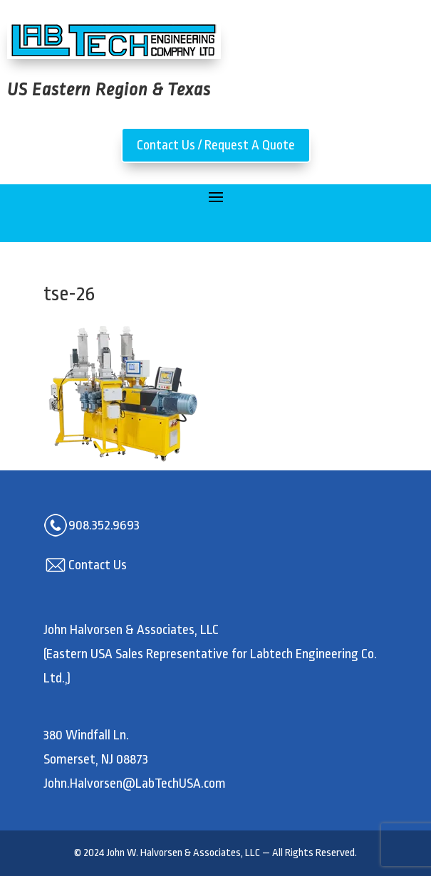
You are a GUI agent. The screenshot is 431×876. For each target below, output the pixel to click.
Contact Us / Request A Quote (216, 145)
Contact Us (97, 565)
